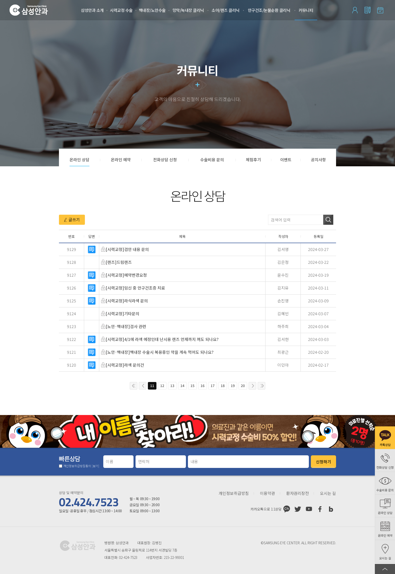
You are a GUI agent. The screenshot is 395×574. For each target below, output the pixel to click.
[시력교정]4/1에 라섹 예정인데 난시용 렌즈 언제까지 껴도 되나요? (162, 339)
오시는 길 (328, 493)
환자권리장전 (297, 493)
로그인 (355, 10)
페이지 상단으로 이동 (385, 569)
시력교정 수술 (121, 10)
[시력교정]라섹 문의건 (125, 364)
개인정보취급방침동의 (81, 466)
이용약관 (267, 493)
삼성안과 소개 (92, 10)
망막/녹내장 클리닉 (188, 10)
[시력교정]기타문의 (122, 313)
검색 (328, 220)
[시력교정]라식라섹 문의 (127, 300)
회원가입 (367, 10)
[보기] (95, 466)
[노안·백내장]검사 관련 (126, 326)
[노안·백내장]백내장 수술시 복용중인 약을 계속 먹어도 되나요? (160, 352)
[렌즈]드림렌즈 (119, 262)
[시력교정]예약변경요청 (126, 274)
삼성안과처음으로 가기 (29, 10)
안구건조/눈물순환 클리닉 (269, 10)
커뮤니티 (306, 10)
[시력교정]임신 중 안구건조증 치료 (135, 287)
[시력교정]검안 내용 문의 (127, 249)
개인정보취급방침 (234, 493)
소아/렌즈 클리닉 (226, 10)
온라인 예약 (380, 10)
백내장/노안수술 (152, 10)
